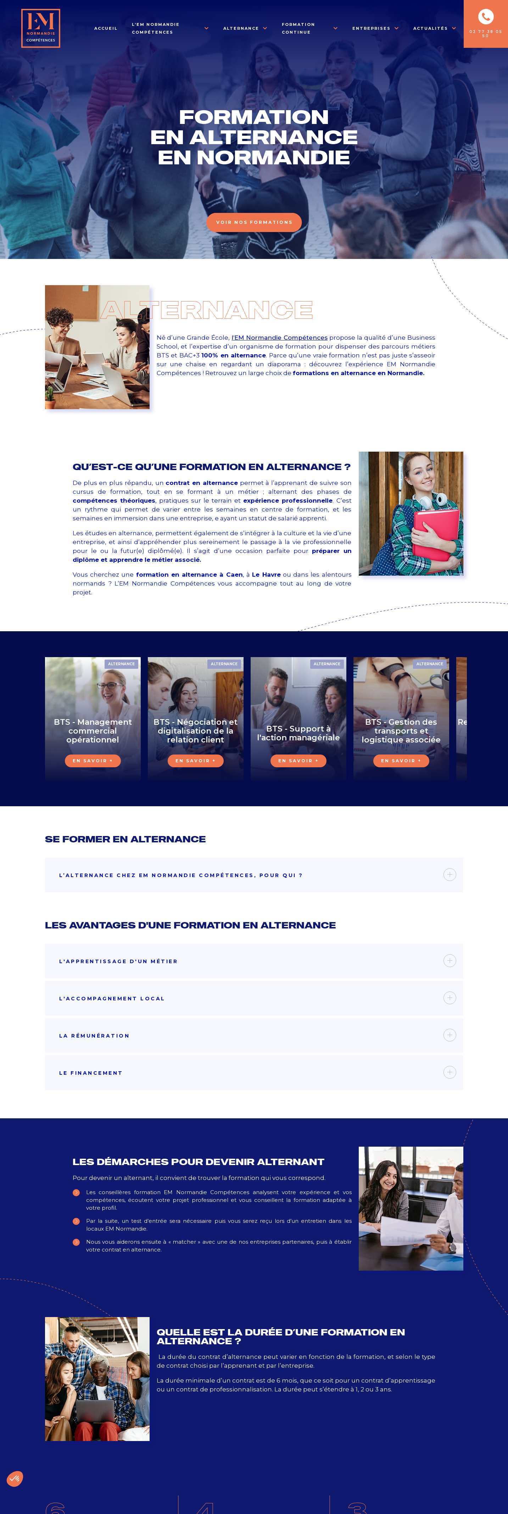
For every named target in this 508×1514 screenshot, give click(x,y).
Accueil (106, 28)
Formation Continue (298, 28)
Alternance (241, 28)
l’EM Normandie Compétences (279, 337)
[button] (14, 1478)
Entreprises (371, 28)
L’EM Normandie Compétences (156, 28)
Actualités (430, 28)
